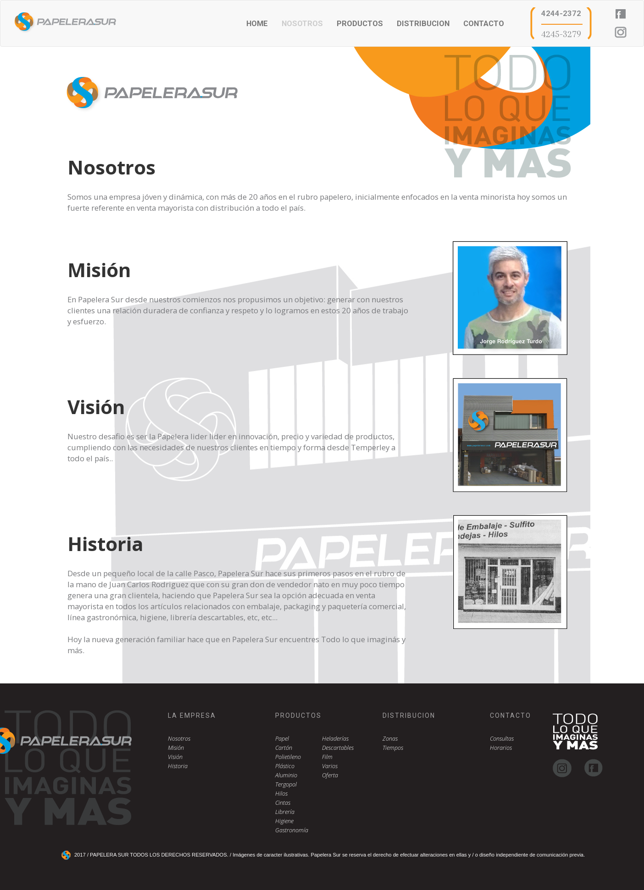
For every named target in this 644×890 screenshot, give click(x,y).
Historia (178, 766)
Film (327, 757)
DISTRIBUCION (423, 23)
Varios (330, 766)
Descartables (338, 748)
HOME (257, 23)
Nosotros (179, 739)
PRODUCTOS (360, 23)
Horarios (501, 748)
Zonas (390, 739)
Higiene (284, 821)
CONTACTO (483, 23)
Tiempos (393, 748)
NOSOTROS (302, 23)
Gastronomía (291, 830)
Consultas (502, 739)
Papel (282, 739)
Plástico (284, 766)
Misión (176, 748)
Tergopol (286, 784)
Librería (284, 812)
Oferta (330, 775)
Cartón (283, 748)
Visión (175, 757)
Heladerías (335, 739)
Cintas (282, 803)
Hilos (281, 793)
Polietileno (288, 757)
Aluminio (286, 775)
